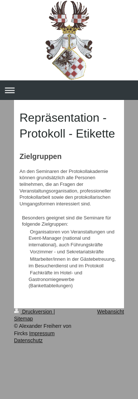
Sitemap (23, 319)
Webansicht (110, 312)
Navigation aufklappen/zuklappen (69, 90)
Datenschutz (28, 340)
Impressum (41, 333)
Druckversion (33, 312)
